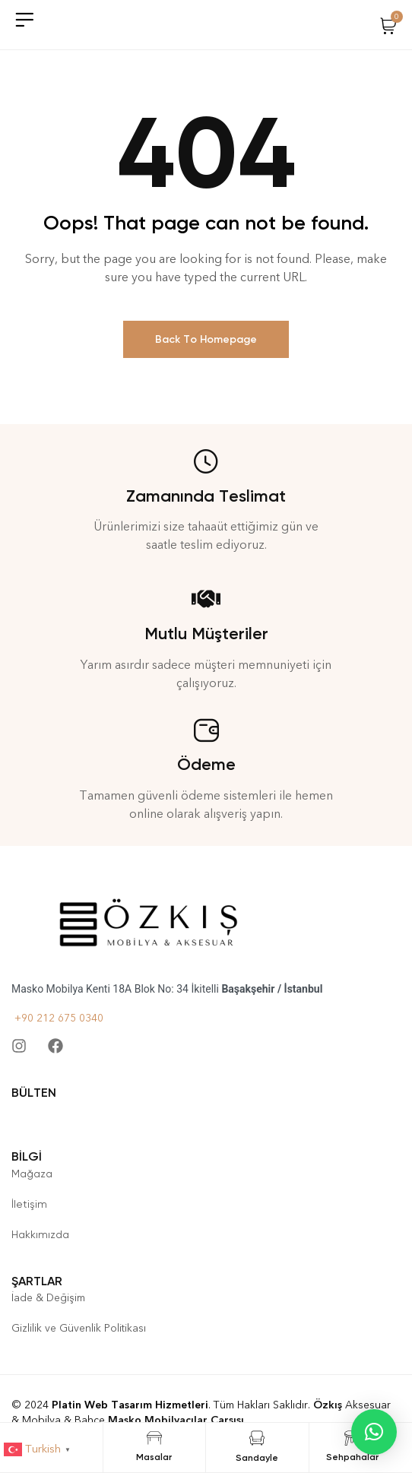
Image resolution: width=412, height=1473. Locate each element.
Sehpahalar (352, 1457)
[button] (374, 1432)
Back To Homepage (206, 339)
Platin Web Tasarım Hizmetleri (130, 1405)
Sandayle (257, 1457)
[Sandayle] (257, 1438)
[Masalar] (154, 1438)
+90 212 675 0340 (57, 1018)
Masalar (154, 1457)
